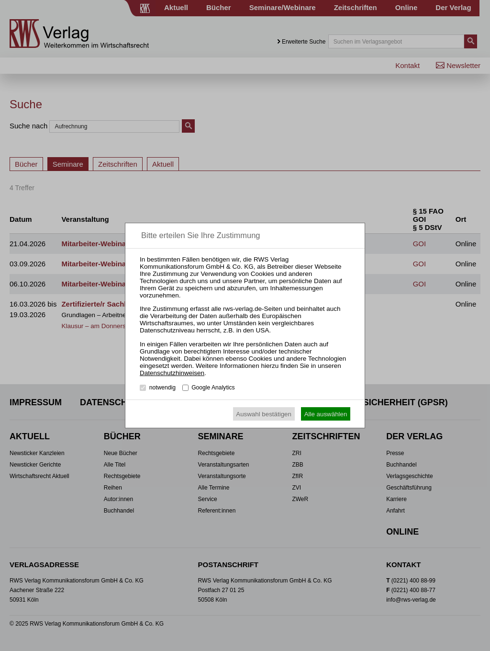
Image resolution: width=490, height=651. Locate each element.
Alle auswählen (325, 414)
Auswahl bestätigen (263, 414)
